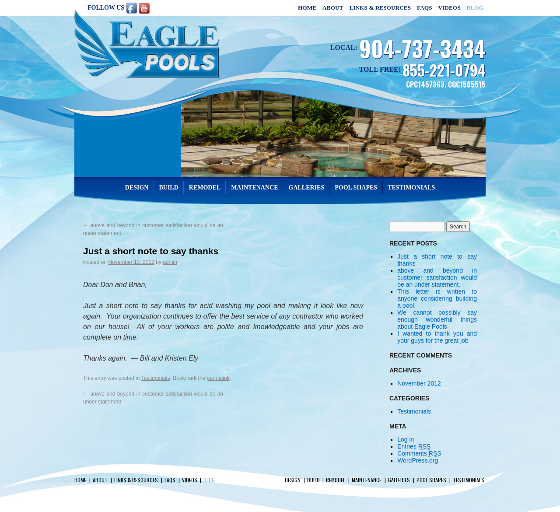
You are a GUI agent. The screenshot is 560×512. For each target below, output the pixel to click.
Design (137, 187)
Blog (474, 7)
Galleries (307, 187)
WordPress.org (417, 460)
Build (168, 187)
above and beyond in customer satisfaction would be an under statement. (437, 277)
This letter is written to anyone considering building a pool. (437, 298)
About (332, 7)
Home (307, 7)
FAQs (424, 7)
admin (170, 262)
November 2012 (419, 383)
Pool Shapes (356, 187)
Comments (419, 453)
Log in (405, 439)
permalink (218, 378)
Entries (413, 446)
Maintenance (254, 187)
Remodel (204, 187)
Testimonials (411, 187)
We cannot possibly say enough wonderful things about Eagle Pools (437, 319)
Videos (449, 7)
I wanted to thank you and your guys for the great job (437, 337)
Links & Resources (380, 7)
